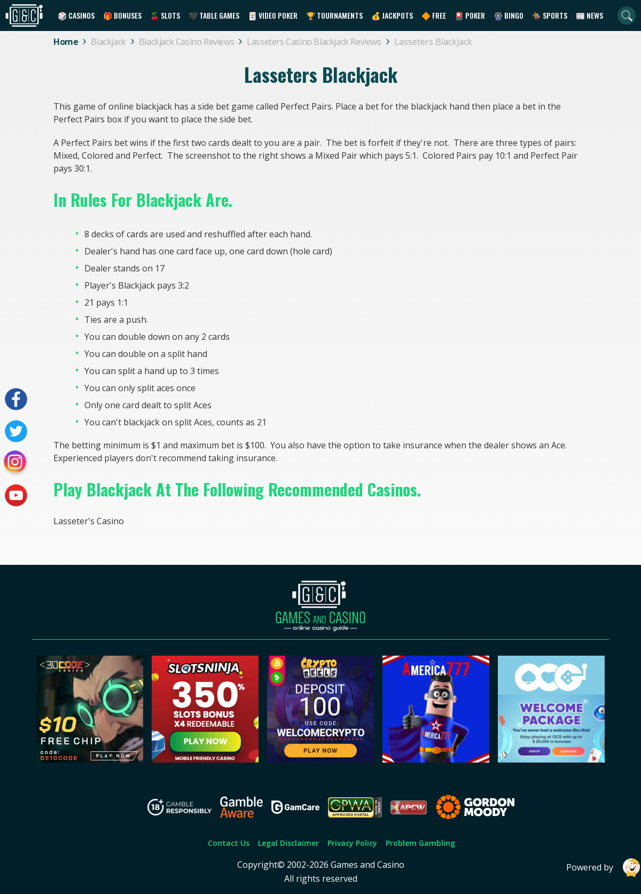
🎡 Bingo (508, 15)
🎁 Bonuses (122, 15)
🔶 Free (433, 15)
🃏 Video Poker (273, 15)
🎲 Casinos (76, 15)
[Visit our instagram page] (16, 463)
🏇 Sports (549, 15)
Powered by (603, 867)
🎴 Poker (470, 15)
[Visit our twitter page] (16, 431)
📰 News (589, 15)
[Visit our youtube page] (16, 495)
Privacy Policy (352, 843)
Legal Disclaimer (288, 843)
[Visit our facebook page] (16, 399)
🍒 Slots (165, 15)
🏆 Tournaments (334, 15)
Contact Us (228, 843)
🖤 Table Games (214, 15)
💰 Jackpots (392, 15)
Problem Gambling (420, 843)
